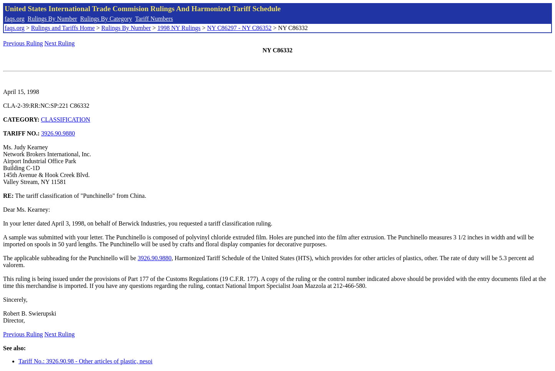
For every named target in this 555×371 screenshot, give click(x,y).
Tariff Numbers (154, 18)
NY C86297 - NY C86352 (239, 28)
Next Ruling (60, 43)
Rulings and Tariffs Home (63, 28)
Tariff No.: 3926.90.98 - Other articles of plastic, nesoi (85, 361)
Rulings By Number (52, 18)
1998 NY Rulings (179, 28)
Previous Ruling (23, 43)
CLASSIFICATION (65, 119)
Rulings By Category (106, 18)
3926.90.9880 (58, 133)
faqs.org (15, 18)
